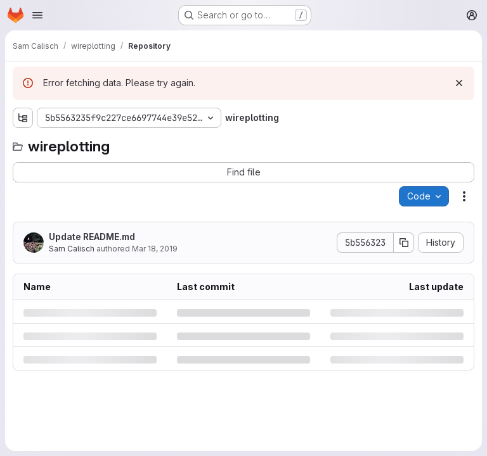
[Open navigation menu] (37, 15)
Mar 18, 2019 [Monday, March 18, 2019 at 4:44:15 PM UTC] (155, 248)
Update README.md (92, 236)
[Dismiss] (459, 83)
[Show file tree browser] (23, 118)
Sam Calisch (71, 248)
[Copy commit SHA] (404, 242)
